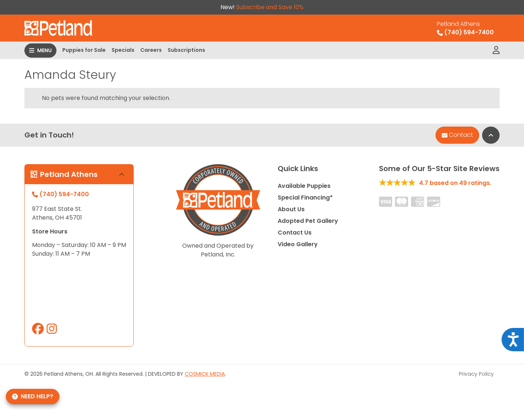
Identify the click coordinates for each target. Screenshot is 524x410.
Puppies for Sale (84, 50)
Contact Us (295, 232)
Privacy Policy (476, 374)
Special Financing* (305, 197)
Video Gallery (298, 244)
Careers (151, 50)
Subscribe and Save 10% (270, 7)
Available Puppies (304, 186)
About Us (291, 209)
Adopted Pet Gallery (308, 221)
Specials (123, 50)
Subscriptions (186, 50)
